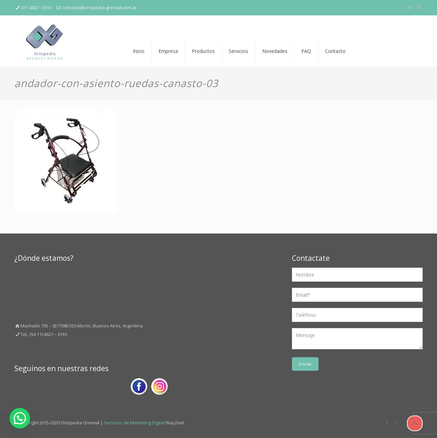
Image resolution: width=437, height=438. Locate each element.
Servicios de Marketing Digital (134, 423)
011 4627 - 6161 (36, 7)
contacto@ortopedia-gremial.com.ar (99, 7)
